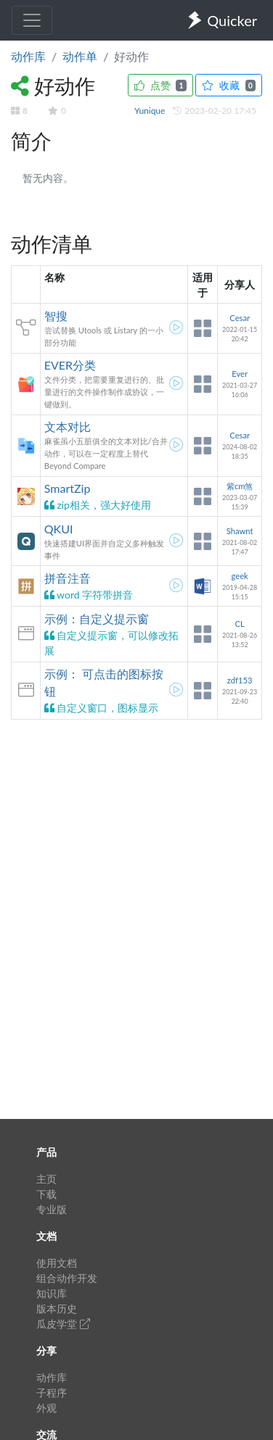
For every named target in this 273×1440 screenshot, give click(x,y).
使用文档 (56, 1263)
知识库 (51, 1293)
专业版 (51, 1209)
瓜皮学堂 (63, 1324)
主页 (46, 1179)
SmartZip (67, 488)
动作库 (28, 56)
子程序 (51, 1392)
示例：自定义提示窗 (96, 618)
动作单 (79, 56)
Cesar (239, 317)
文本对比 (67, 426)
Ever (240, 373)
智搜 (56, 315)
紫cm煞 (240, 486)
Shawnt (240, 531)
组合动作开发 (66, 1278)
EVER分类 (70, 365)
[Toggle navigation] (32, 20)
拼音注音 (67, 578)
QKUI (58, 529)
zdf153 (240, 680)
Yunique (151, 110)
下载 (46, 1194)
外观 (46, 1408)
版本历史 (56, 1308)
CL (240, 623)
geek (240, 575)
